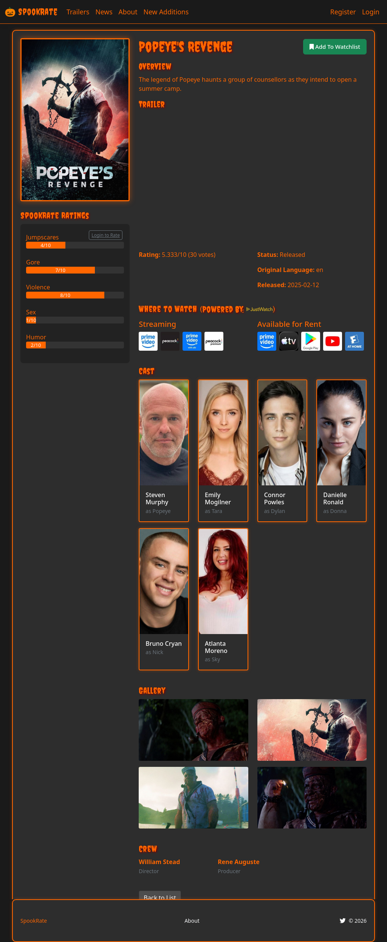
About (128, 11)
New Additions (166, 11)
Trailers (78, 11)
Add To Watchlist (333, 46)
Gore (33, 262)
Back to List (160, 898)
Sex (31, 312)
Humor (36, 337)
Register (343, 11)
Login (370, 11)
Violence (38, 287)
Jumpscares (42, 237)
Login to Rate (105, 235)
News (103, 11)
